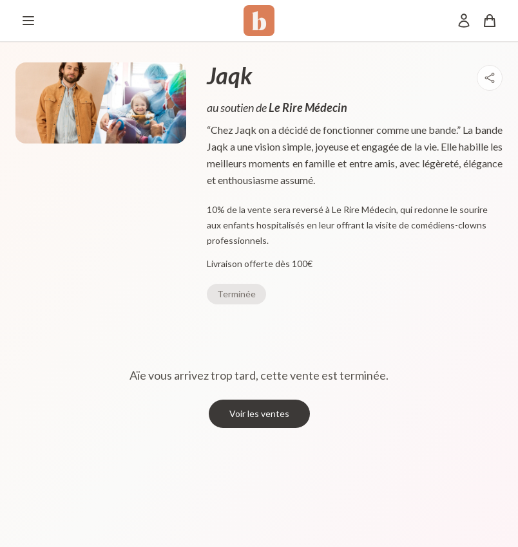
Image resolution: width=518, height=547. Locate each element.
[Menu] (28, 20)
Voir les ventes (259, 413)
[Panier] (490, 20)
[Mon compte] (464, 20)
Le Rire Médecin (308, 107)
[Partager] (490, 78)
